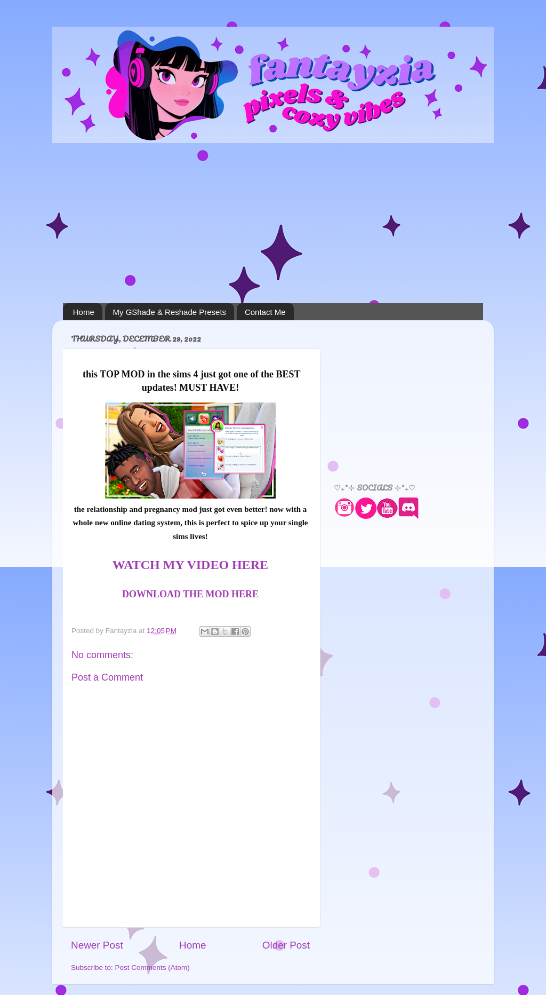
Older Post (286, 945)
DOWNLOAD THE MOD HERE (190, 594)
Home (83, 312)
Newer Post (97, 945)
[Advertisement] (273, 223)
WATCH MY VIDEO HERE (190, 565)
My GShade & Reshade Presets (170, 312)
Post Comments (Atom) (152, 968)
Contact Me (265, 312)
